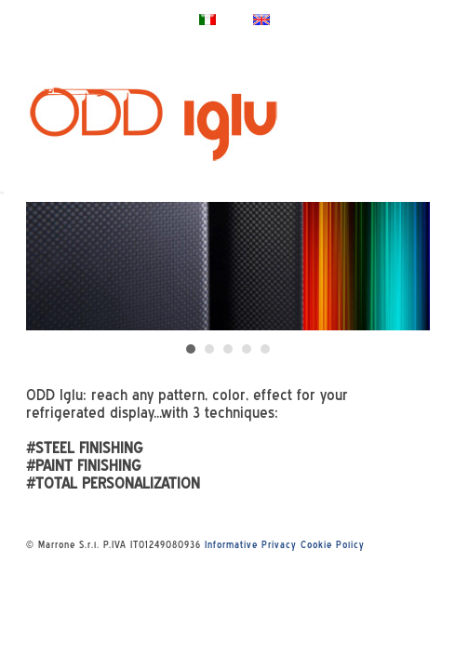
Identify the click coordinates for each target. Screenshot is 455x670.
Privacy (279, 544)
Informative (231, 544)
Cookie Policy (333, 544)
